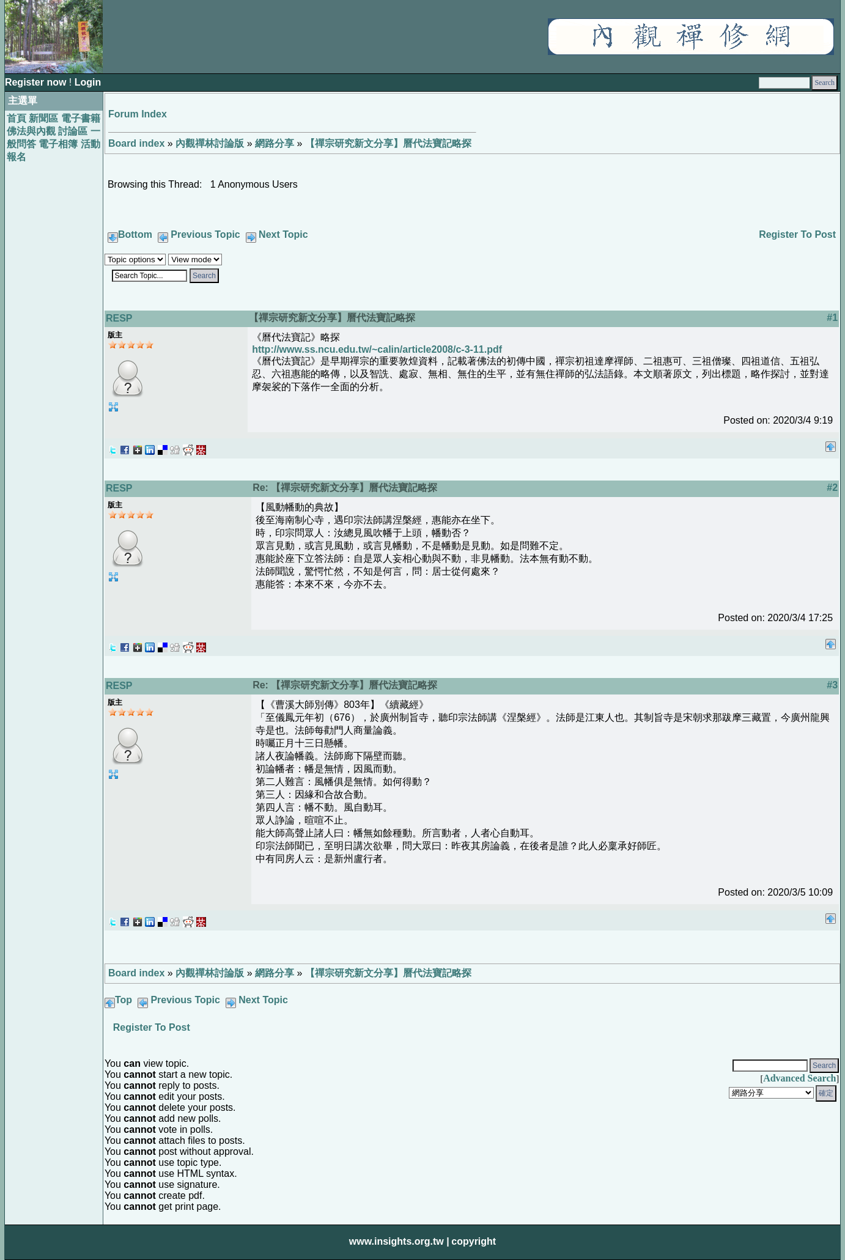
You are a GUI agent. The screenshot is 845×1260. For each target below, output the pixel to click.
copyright (473, 1241)
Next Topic (283, 234)
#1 (832, 317)
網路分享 (274, 143)
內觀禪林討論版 (209, 143)
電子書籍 (80, 118)
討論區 (72, 131)
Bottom (135, 234)
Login (88, 82)
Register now (37, 82)
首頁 (16, 118)
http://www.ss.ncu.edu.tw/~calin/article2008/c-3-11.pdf (377, 349)
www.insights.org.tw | (399, 1241)
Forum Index (137, 114)
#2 (832, 487)
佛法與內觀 (31, 131)
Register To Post (797, 234)
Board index (136, 143)
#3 (832, 685)
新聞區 (43, 118)
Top (123, 1000)
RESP (119, 318)
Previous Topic (205, 234)
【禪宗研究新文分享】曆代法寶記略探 (388, 143)
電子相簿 (58, 144)
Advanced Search (799, 1078)
